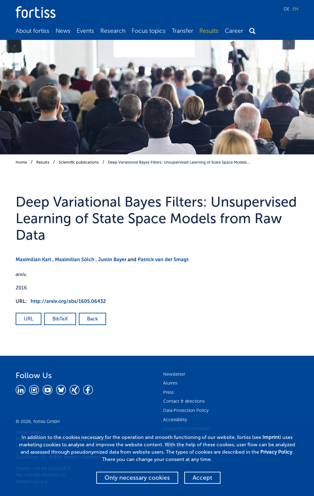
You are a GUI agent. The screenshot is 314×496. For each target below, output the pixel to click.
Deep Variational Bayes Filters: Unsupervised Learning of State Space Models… (179, 162)
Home (21, 162)
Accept (202, 477)
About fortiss (32, 30)
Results (209, 30)
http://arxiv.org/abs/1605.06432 (68, 301)
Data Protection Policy (186, 410)
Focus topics (149, 30)
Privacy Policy (276, 452)
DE (286, 9)
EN (295, 9)
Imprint (271, 437)
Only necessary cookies (137, 477)
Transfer (182, 30)
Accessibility (175, 419)
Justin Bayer (112, 259)
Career (234, 30)
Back (92, 319)
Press (168, 392)
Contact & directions (184, 401)
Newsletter (174, 374)
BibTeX (60, 319)
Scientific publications (79, 162)
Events (85, 30)
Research (112, 30)
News (63, 30)
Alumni (170, 383)
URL (28, 319)
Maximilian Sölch (74, 259)
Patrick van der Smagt (163, 259)
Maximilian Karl (33, 259)
